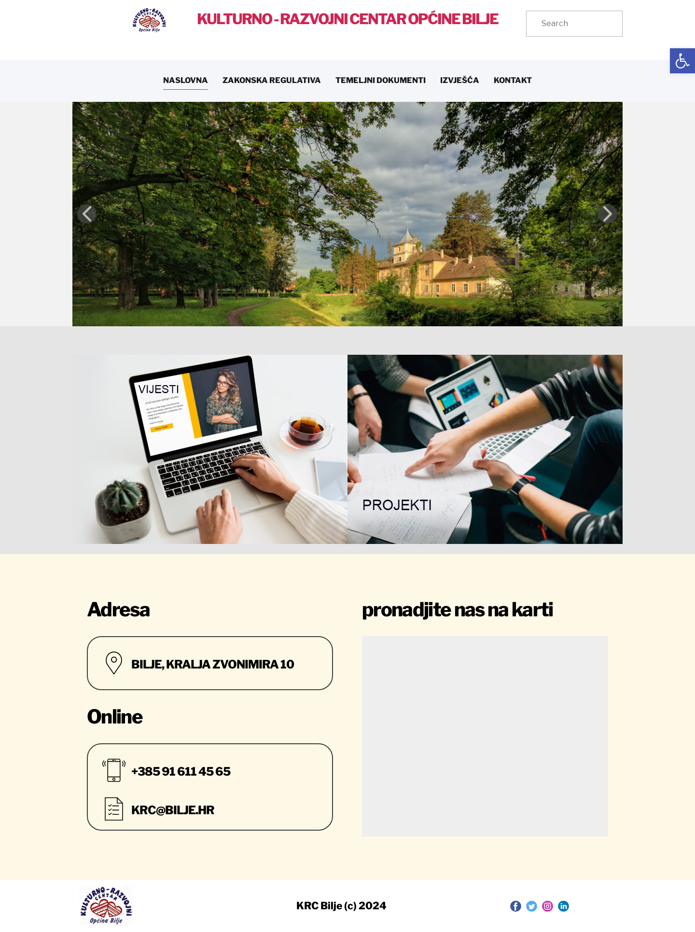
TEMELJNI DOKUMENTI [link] (380, 80)
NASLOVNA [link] (185, 80)
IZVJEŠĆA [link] (459, 80)
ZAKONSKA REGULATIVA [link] (271, 80)
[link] (682, 60)
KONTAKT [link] (513, 80)
